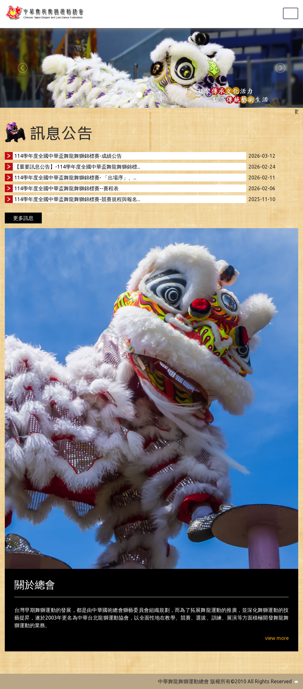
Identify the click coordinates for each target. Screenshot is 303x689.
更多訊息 (23, 218)
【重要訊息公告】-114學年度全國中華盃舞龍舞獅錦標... (77, 167)
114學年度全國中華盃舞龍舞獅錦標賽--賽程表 (66, 188)
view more (277, 638)
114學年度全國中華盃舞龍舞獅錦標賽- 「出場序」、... (75, 177)
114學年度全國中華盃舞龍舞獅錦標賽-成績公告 (68, 156)
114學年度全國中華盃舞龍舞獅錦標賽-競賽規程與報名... (77, 199)
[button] (23, 68)
